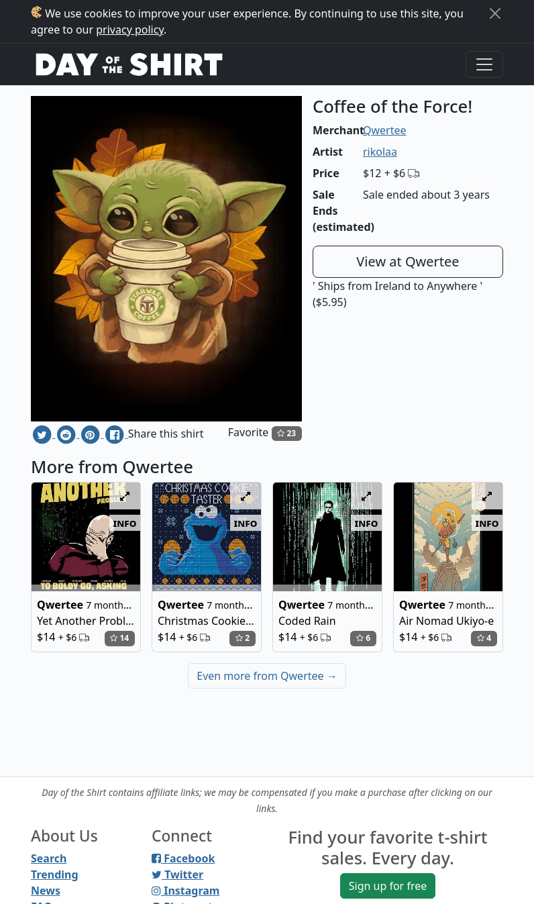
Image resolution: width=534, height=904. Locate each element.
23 (286, 433)
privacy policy (130, 29)
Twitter (177, 874)
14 (119, 638)
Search (48, 858)
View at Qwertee (407, 261)
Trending (54, 874)
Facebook (183, 858)
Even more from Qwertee (267, 675)
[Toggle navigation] (484, 64)
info (125, 522)
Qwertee (385, 130)
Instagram (185, 890)
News (45, 890)
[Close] (495, 13)
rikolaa (380, 151)
